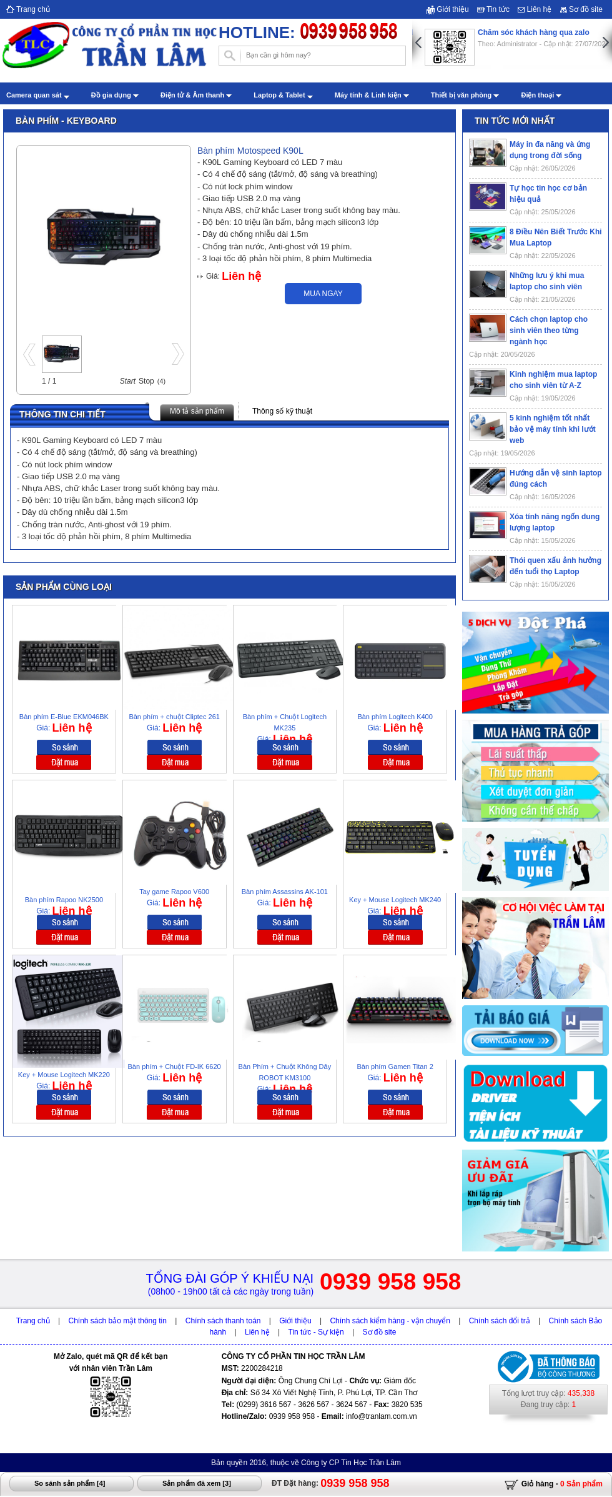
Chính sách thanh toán (223, 1320)
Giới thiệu (448, 9)
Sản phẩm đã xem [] (196, 1483)
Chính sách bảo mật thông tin (118, 1320)
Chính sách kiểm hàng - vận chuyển (390, 1320)
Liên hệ (534, 9)
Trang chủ (28, 9)
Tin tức (493, 9)
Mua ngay (323, 293)
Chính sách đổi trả (499, 1320)
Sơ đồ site (581, 9)
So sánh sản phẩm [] (69, 1483)
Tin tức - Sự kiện (315, 1332)
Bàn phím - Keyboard (66, 121)
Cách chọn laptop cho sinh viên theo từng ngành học (549, 330)
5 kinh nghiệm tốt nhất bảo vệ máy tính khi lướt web (553, 429)
